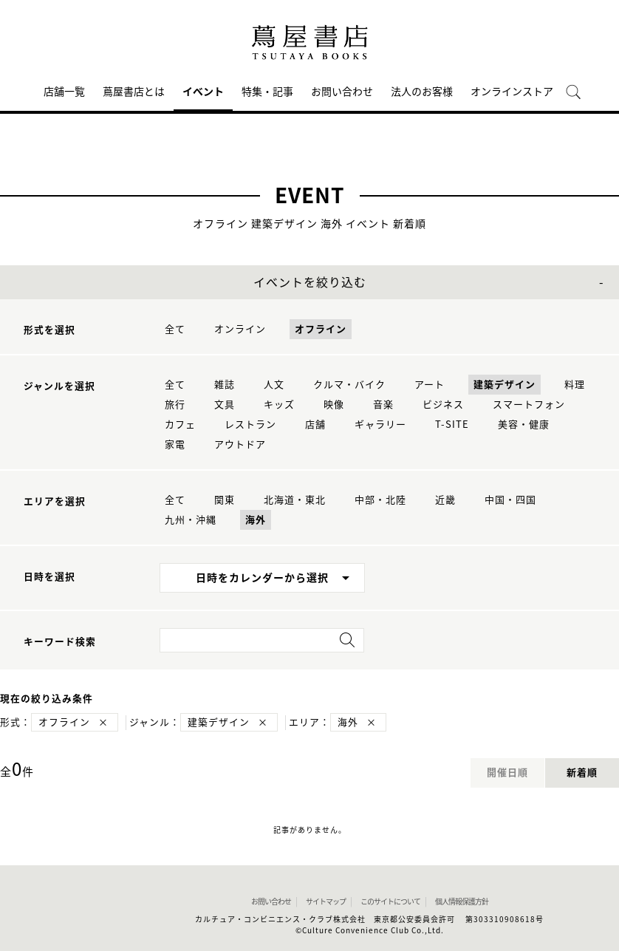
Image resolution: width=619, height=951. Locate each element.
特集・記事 (267, 91)
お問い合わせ (342, 91)
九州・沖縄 (190, 520)
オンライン (240, 329)
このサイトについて (390, 901)
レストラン (250, 424)
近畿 (445, 500)
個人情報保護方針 (461, 901)
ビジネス (443, 404)
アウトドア (240, 444)
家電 (175, 444)
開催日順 (507, 772)
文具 (224, 404)
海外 (255, 520)
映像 (334, 404)
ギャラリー (380, 424)
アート (429, 384)
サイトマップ (326, 901)
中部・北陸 (380, 500)
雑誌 (224, 384)
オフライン (320, 329)
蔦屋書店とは (134, 91)
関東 (224, 500)
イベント (203, 91)
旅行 (175, 404)
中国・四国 (510, 500)
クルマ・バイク (349, 384)
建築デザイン (504, 384)
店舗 (315, 424)
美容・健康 (524, 424)
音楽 (383, 404)
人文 (274, 384)
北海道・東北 (295, 500)
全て (175, 329)
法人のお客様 (422, 91)
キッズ (279, 404)
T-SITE (452, 424)
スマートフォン (529, 404)
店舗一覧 (64, 91)
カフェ (180, 424)
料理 (574, 384)
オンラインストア (512, 91)
